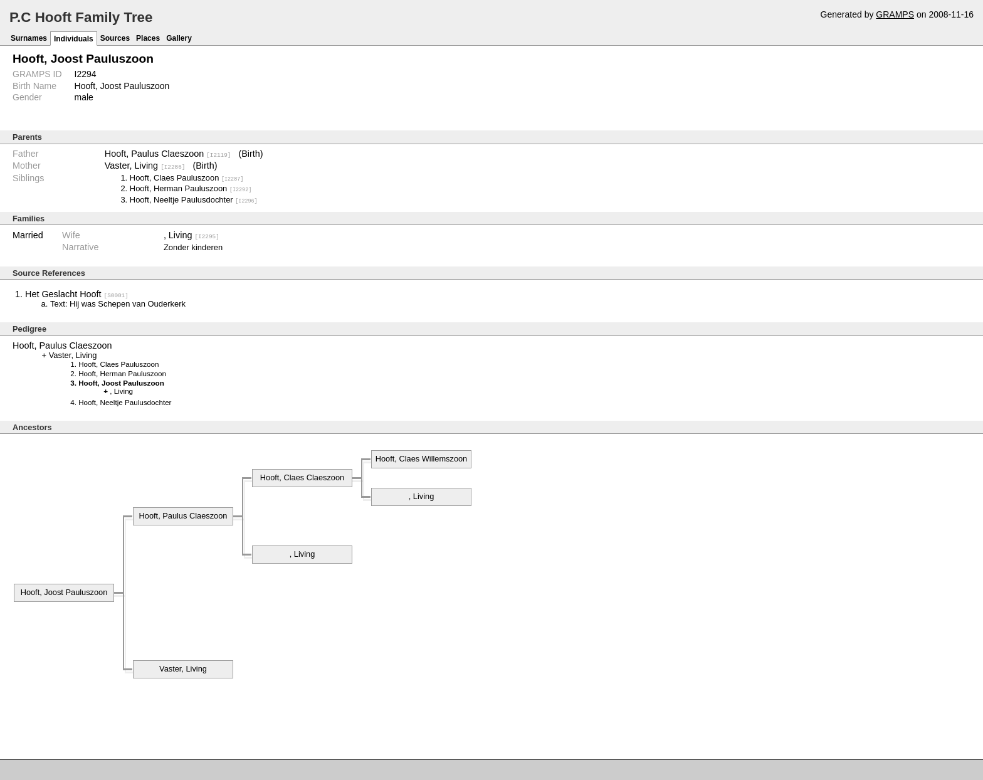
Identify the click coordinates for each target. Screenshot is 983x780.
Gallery (179, 38)
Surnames (29, 38)
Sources (115, 38)
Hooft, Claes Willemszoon (422, 458)
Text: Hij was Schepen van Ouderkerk (118, 303)
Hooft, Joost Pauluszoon (64, 591)
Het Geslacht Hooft (77, 293)
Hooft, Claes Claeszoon (302, 477)
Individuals (73, 38)
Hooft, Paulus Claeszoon (168, 154)
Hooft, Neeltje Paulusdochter (194, 199)
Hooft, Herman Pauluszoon (190, 188)
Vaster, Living (145, 166)
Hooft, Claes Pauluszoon (186, 177)
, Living (191, 234)
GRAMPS (895, 14)
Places (148, 38)
